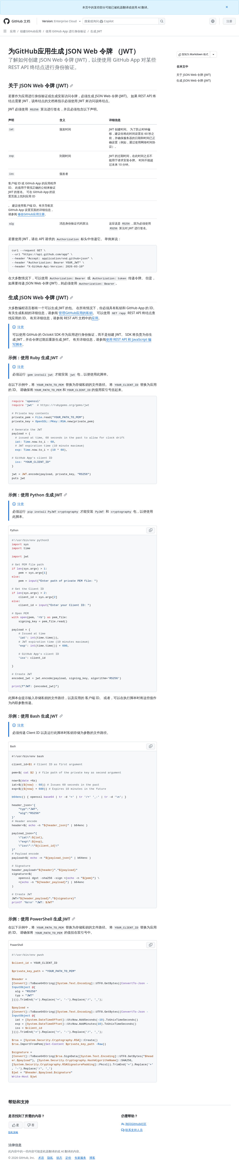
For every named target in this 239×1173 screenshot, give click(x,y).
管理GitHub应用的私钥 (76, 313)
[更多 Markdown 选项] (213, 54)
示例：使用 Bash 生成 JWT (35, 716)
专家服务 (80, 1158)
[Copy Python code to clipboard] (150, 530)
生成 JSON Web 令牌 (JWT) (40, 297)
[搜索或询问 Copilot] (124, 21)
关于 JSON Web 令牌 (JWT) (40, 85)
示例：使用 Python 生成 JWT (37, 495)
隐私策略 (13, 1132)
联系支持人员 (132, 1130)
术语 (41, 1158)
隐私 (50, 1158)
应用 (13, 31)
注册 (229, 21)
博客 (92, 1158)
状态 (59, 1158)
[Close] (227, 6)
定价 (68, 1158)
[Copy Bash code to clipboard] (150, 746)
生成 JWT (96, 31)
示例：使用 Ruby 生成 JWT (35, 357)
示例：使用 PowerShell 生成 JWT (41, 919)
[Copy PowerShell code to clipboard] (150, 945)
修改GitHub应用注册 (31, 214)
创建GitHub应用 (30, 31)
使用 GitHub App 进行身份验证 (66, 31)
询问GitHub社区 (134, 1124)
